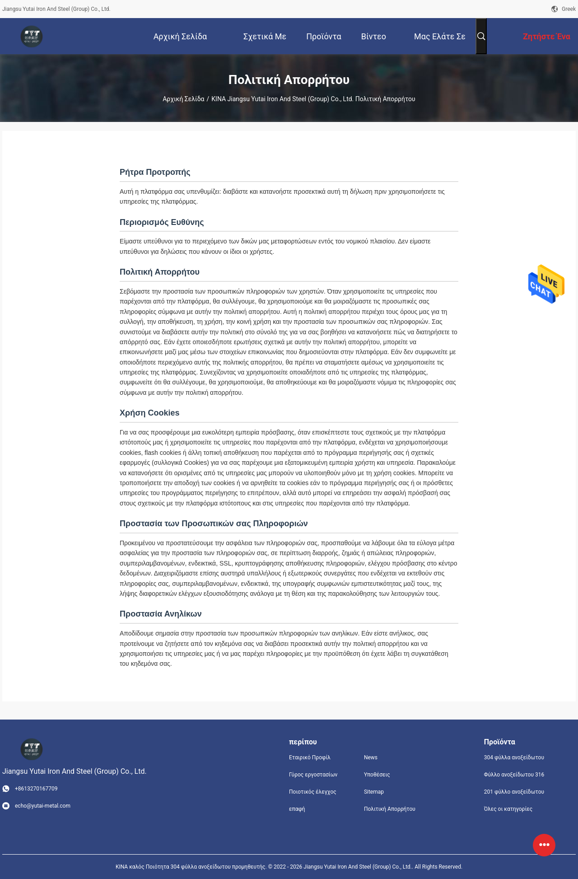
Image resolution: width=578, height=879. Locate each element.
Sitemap (374, 792)
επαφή (297, 809)
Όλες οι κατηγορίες (508, 809)
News (371, 757)
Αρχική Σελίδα (183, 99)
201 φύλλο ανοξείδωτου (514, 792)
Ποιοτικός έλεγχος (312, 792)
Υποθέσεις (377, 774)
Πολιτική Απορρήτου (389, 809)
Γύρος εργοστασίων (313, 774)
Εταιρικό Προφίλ (310, 757)
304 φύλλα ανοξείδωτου (514, 757)
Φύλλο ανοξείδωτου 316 (514, 774)
